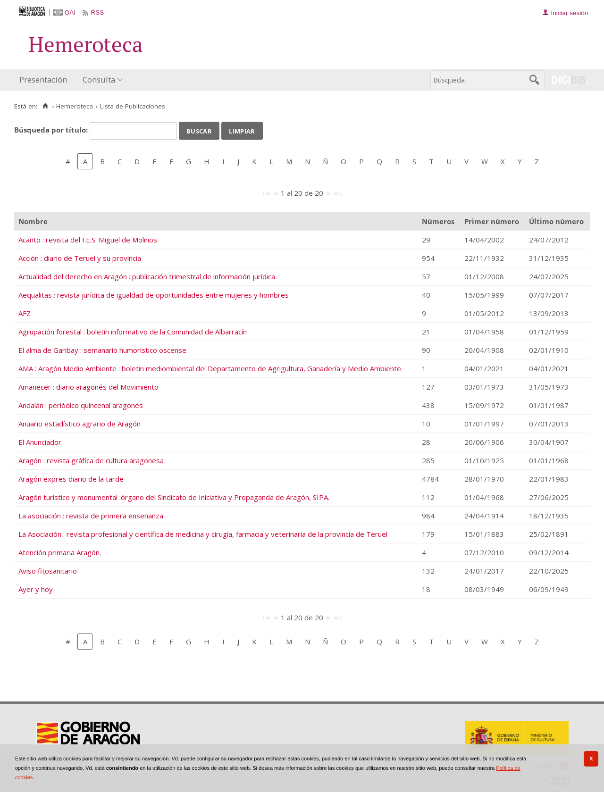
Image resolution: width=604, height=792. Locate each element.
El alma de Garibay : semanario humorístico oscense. (103, 350)
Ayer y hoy (35, 589)
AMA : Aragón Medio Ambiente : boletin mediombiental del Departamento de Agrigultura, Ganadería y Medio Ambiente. (210, 368)
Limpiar (242, 130)
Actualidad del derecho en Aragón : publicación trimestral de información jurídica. (147, 276)
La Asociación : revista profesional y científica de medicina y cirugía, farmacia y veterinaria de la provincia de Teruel (202, 534)
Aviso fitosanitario (47, 570)
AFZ (24, 313)
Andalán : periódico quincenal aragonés (80, 405)
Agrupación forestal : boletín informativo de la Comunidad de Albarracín (132, 331)
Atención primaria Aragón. (59, 552)
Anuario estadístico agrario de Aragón (79, 423)
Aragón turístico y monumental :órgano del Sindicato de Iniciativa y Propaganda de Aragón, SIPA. (173, 497)
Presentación (43, 79)
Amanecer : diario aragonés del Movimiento (88, 387)
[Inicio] (45, 106)
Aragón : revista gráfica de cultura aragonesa (91, 460)
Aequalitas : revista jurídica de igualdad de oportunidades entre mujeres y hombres (153, 295)
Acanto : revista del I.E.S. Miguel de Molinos (87, 239)
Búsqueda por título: (52, 129)
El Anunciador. (40, 442)
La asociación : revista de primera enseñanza (90, 515)
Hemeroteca (74, 106)
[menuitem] (45, 80)
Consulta (99, 79)
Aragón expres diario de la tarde (71, 479)
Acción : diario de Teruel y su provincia (79, 258)
